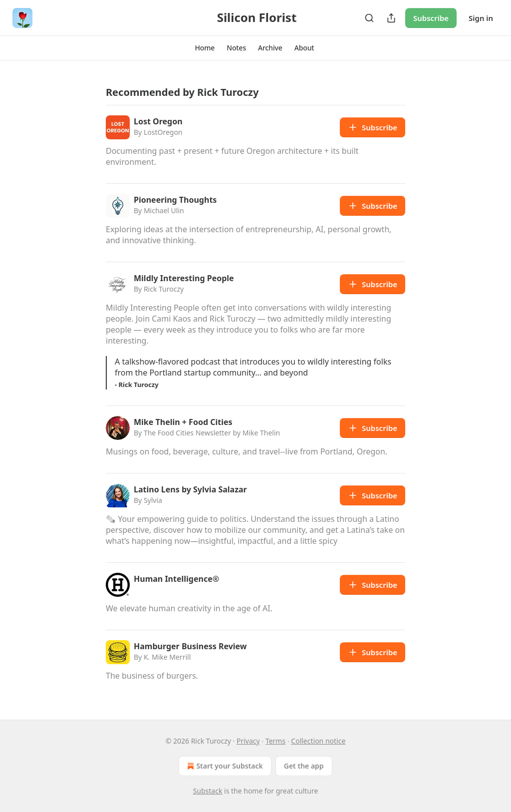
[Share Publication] (391, 18)
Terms (275, 741)
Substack (208, 791)
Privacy (248, 741)
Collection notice (318, 741)
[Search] (369, 18)
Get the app (304, 766)
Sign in (481, 18)
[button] (205, 48)
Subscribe (431, 18)
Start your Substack (223, 766)
